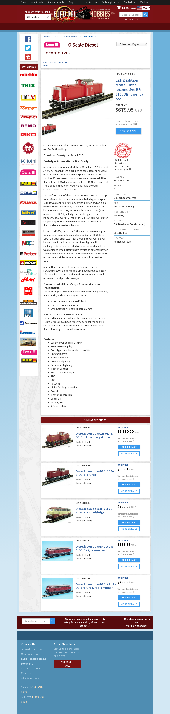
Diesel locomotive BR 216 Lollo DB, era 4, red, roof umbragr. (96, 585)
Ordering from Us (110, 2)
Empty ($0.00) (129, 7)
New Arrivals (37, 2)
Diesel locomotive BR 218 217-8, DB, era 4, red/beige (95, 510)
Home (46, 36)
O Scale (60, 36)
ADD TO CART (129, 447)
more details (129, 453)
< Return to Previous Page (55, 64)
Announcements (56, 2)
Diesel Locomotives (73, 36)
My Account (91, 2)
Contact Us (129, 2)
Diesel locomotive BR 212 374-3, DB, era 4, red (95, 472)
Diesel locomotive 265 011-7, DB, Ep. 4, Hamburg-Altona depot (94, 437)
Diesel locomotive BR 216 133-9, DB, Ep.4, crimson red (95, 548)
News (23, 2)
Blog (71, 2)
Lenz (53, 36)
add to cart (128, 131)
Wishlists (144, 2)
